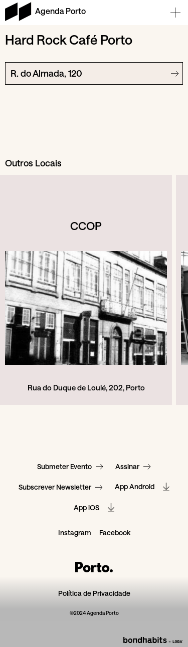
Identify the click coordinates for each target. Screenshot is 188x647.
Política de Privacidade (94, 593)
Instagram (74, 533)
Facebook (114, 533)
